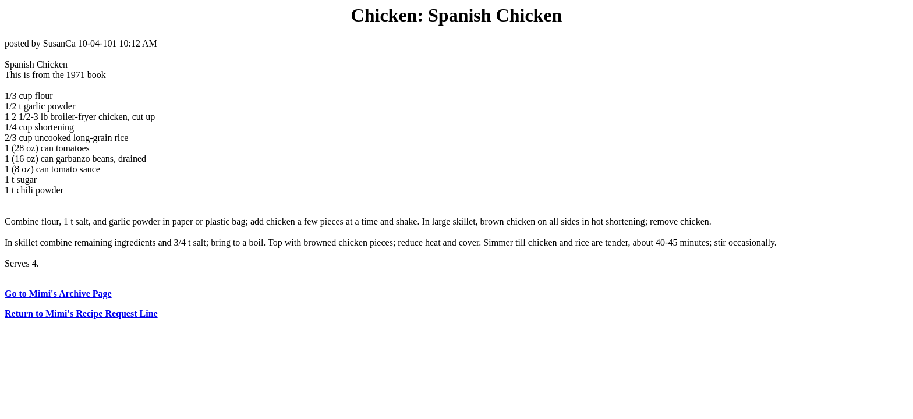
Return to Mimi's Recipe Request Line (81, 313)
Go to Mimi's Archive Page (58, 294)
